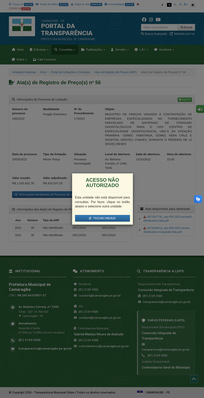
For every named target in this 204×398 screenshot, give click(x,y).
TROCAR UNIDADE (102, 218)
